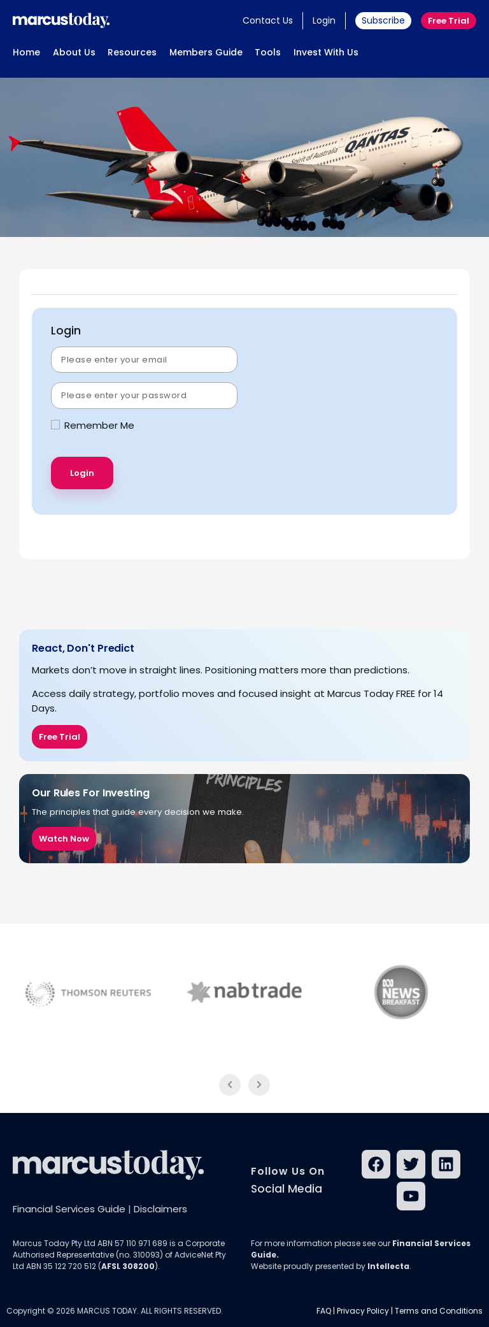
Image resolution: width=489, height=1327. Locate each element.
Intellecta (388, 1266)
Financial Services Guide (69, 1209)
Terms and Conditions (439, 1310)
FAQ (323, 1310)
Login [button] (324, 20)
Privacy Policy (363, 1310)
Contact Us (268, 20)
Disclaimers (160, 1209)
